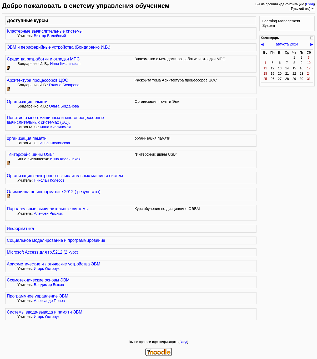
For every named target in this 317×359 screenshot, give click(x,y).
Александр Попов (49, 301)
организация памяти (27, 138)
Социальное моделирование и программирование (56, 240)
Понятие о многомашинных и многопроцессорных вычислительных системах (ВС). (55, 120)
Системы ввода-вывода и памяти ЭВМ (44, 312)
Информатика (20, 228)
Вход (310, 4)
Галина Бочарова (64, 85)
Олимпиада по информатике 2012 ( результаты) (53, 191)
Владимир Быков (49, 285)
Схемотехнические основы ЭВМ (38, 280)
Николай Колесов (49, 180)
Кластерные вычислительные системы (45, 31)
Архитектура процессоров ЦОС (37, 80)
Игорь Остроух (47, 268)
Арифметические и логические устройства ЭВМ (53, 264)
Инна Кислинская (65, 63)
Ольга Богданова (64, 106)
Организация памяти (27, 101)
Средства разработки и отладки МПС (43, 59)
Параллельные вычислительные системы (47, 209)
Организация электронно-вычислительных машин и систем (65, 175)
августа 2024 (287, 44)
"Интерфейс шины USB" (30, 154)
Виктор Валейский (50, 36)
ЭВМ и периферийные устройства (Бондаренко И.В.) (58, 47)
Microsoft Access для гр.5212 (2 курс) (42, 252)
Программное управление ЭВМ (37, 296)
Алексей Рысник (48, 213)
